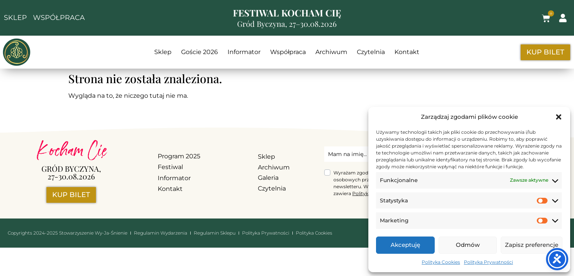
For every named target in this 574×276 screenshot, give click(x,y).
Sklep (163, 52)
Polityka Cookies (441, 262)
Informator (244, 52)
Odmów (468, 244)
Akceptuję (405, 244)
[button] (558, 117)
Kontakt (406, 52)
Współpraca (288, 52)
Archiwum (331, 52)
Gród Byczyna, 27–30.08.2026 (286, 23)
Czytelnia (371, 52)
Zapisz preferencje (531, 244)
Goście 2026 (199, 52)
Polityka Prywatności (488, 262)
